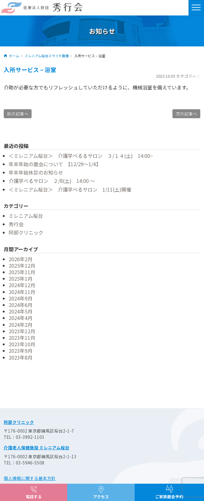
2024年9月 (21, 298)
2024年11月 (22, 292)
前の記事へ (17, 113)
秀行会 (16, 224)
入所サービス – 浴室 (30, 69)
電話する (34, 496)
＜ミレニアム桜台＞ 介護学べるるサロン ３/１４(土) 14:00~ (81, 155)
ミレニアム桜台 (26, 215)
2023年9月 (21, 350)
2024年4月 (21, 318)
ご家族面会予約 (169, 496)
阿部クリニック (26, 232)
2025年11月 (22, 272)
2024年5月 (21, 311)
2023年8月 (21, 357)
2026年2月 (21, 259)
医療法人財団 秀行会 (41, 8)
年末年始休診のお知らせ (36, 172)
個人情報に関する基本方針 (30, 478)
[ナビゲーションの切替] (196, 7)
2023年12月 (22, 331)
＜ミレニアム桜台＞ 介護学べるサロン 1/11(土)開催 (70, 189)
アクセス (101, 496)
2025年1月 (21, 278)
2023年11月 (22, 337)
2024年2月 (21, 324)
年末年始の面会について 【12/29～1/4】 (55, 164)
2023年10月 (22, 344)
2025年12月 (22, 265)
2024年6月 (21, 305)
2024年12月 (22, 285)
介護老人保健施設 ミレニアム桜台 (36, 447)
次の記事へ (186, 113)
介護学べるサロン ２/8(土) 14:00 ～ (52, 180)
